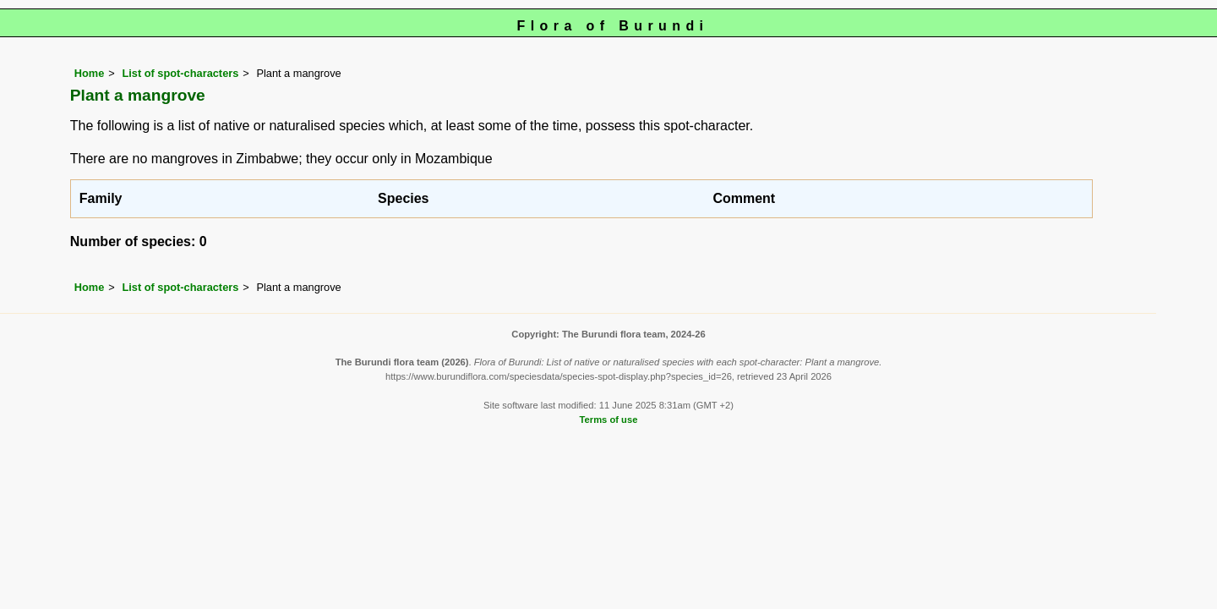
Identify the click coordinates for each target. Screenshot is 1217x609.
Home (89, 73)
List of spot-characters (180, 73)
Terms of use (609, 419)
